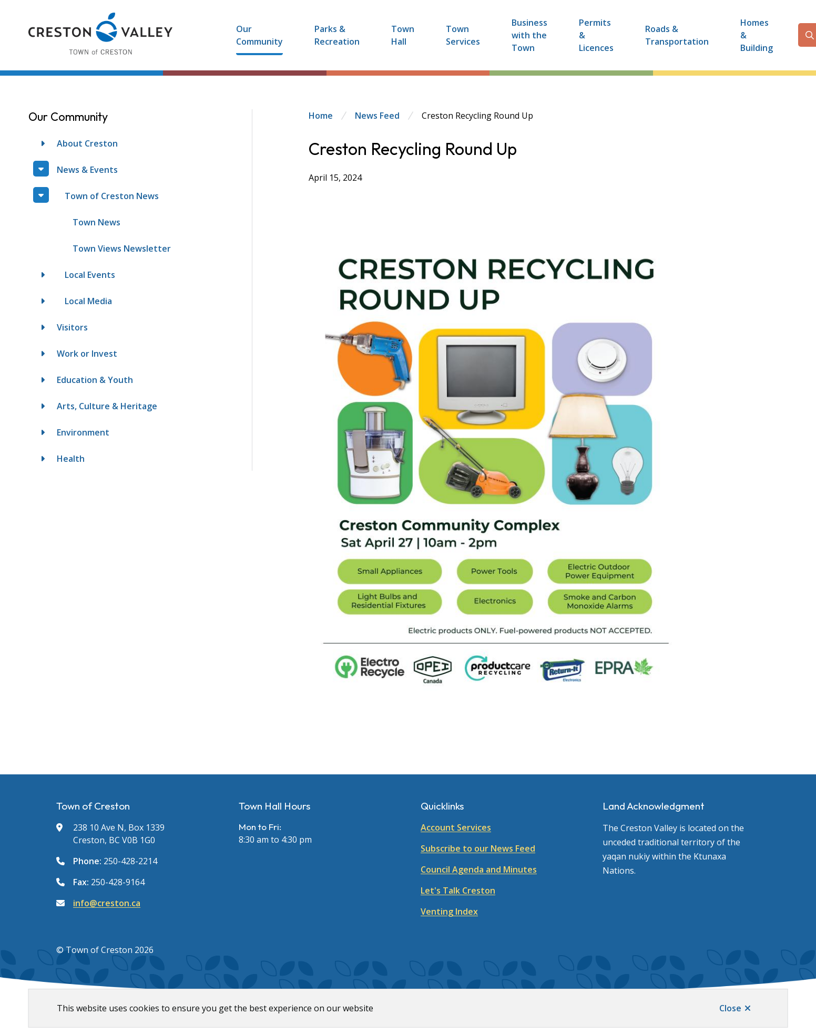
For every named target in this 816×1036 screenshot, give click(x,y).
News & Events (87, 169)
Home (321, 115)
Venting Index (449, 911)
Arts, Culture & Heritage (107, 406)
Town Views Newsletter (122, 248)
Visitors (72, 327)
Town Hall (402, 35)
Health (71, 458)
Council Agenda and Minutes (479, 869)
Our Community (259, 35)
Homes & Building (756, 35)
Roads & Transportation (677, 35)
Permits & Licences (596, 35)
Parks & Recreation (337, 35)
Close (730, 1008)
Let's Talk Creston (458, 890)
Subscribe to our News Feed (478, 848)
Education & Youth (95, 380)
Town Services (463, 35)
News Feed (377, 115)
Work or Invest (87, 353)
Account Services (456, 827)
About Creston (87, 143)
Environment (83, 432)
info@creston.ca (106, 903)
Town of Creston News (112, 196)
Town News (96, 222)
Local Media (88, 301)
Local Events (90, 275)
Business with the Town (529, 35)
